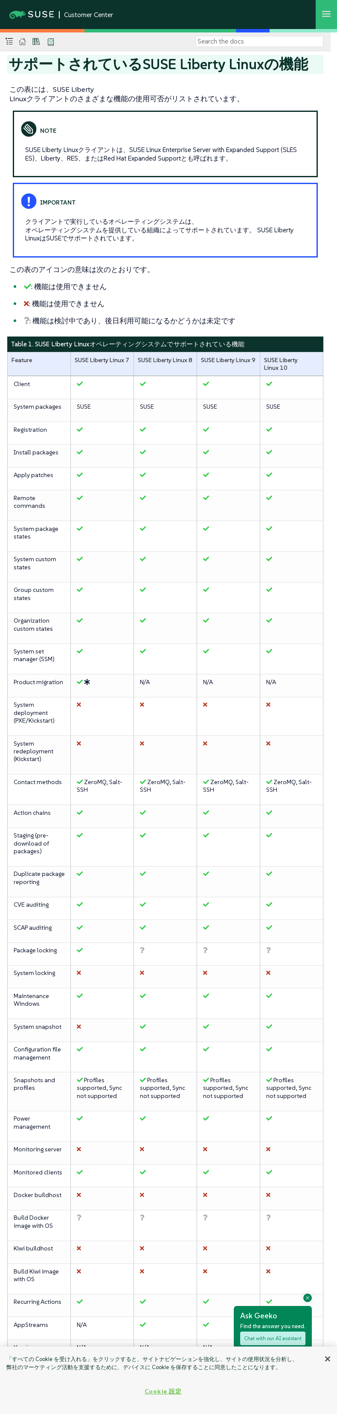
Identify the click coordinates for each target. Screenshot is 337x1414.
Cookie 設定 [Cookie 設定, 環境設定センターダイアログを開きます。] (163, 1391)
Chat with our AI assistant (273, 1338)
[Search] (259, 41)
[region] (168, 1380)
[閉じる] (327, 1359)
